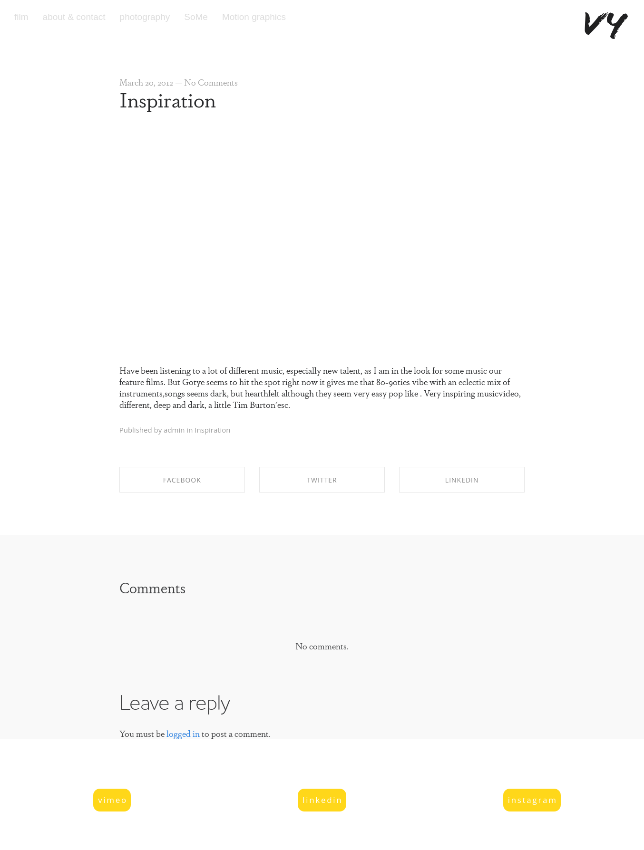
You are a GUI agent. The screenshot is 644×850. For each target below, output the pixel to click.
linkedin (322, 799)
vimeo (112, 799)
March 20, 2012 (146, 82)
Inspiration (167, 98)
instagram (532, 799)
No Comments (211, 82)
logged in (183, 733)
